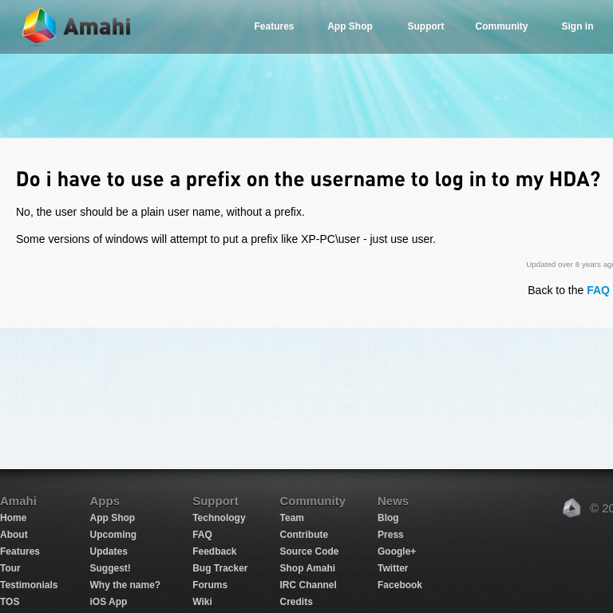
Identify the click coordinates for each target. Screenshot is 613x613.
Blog (388, 517)
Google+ (397, 551)
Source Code (309, 551)
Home (13, 517)
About (14, 534)
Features (274, 26)
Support (426, 26)
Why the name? (124, 585)
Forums (209, 585)
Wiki (202, 601)
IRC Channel (308, 585)
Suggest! (109, 568)
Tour (10, 568)
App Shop (350, 26)
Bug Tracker (219, 568)
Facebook (400, 585)
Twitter (393, 568)
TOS (9, 601)
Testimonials (28, 585)
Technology (218, 517)
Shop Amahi (308, 568)
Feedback (214, 551)
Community (502, 26)
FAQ (202, 534)
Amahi (77, 27)
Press (391, 534)
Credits (296, 601)
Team (292, 517)
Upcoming (112, 534)
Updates (108, 551)
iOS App (108, 601)
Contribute (304, 534)
